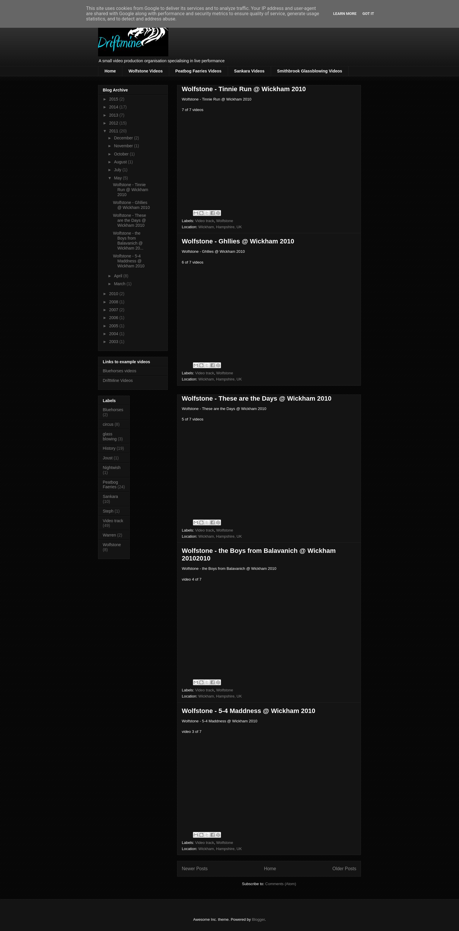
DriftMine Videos (118, 380)
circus (108, 424)
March (120, 283)
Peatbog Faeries (110, 484)
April (118, 276)
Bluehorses (113, 409)
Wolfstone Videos (146, 71)
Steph (108, 511)
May (118, 178)
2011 (114, 131)
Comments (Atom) (280, 884)
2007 (114, 309)
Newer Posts (195, 868)
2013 (114, 115)
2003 (114, 341)
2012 (114, 123)
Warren (109, 535)
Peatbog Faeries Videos (198, 71)
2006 (114, 317)
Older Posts (344, 868)
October (122, 154)
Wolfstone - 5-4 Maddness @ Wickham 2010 (248, 710)
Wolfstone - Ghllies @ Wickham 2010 (238, 241)
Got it (368, 13)
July (118, 169)
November (124, 145)
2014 (114, 107)
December (124, 138)
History (109, 448)
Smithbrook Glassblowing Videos (309, 71)
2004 (114, 333)
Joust (107, 458)
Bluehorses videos (119, 370)
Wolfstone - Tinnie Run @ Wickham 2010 (244, 89)
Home (110, 71)
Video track (204, 221)
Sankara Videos (249, 71)
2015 (114, 99)
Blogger (258, 919)
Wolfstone (224, 221)
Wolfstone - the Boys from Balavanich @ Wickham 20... (128, 240)
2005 (114, 325)
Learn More (345, 13)
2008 (114, 302)
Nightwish (112, 467)
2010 (114, 293)
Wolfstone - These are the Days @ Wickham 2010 (256, 398)
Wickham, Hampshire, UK (220, 227)
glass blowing (110, 436)
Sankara (110, 496)
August (121, 162)
